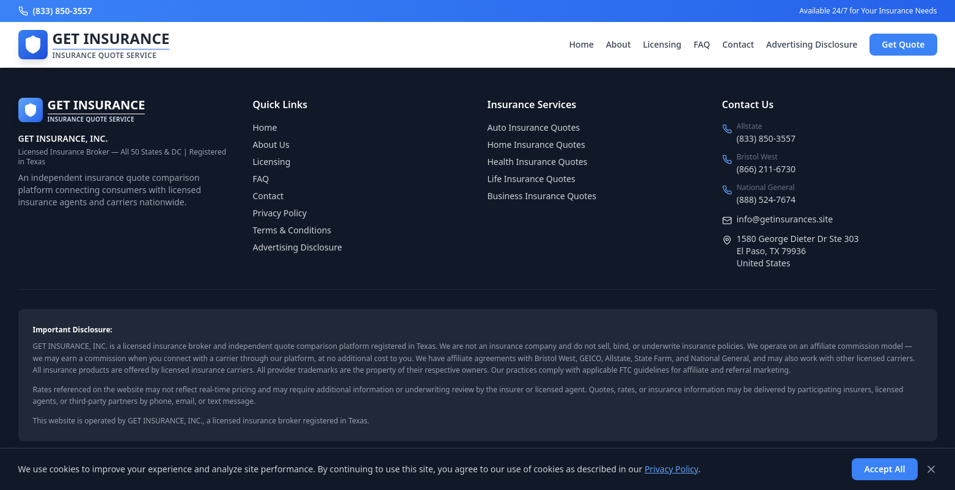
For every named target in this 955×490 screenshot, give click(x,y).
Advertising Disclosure (811, 44)
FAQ (701, 44)
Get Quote (903, 44)
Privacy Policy (280, 213)
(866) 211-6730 (766, 169)
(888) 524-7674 (766, 199)
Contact (738, 44)
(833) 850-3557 (766, 138)
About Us (271, 144)
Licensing (662, 44)
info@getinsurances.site (785, 219)
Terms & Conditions (292, 230)
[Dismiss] (931, 469)
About (618, 44)
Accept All (884, 469)
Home (581, 44)
